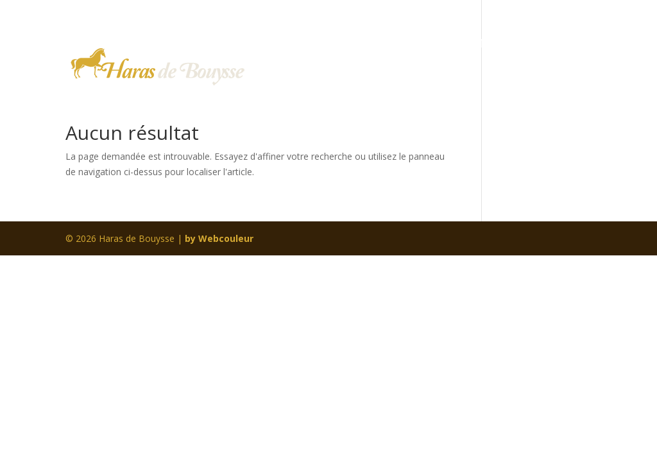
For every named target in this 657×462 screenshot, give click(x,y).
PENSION (414, 44)
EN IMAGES (488, 44)
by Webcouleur (219, 238)
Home (280, 44)
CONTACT (290, 92)
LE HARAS (343, 44)
